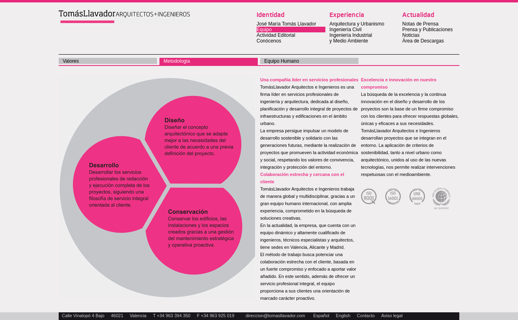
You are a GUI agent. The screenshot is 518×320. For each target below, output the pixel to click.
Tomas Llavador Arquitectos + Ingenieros (124, 17)
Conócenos (269, 41)
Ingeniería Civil (345, 29)
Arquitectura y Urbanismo (356, 24)
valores (71, 61)
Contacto (366, 315)
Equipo (264, 29)
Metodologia (176, 61)
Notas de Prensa (420, 24)
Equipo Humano (281, 61)
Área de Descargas (423, 41)
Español (321, 315)
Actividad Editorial (276, 35)
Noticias (411, 35)
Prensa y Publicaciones (427, 29)
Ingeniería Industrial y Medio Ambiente (350, 38)
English (343, 315)
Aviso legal (392, 315)
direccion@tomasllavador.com (275, 315)
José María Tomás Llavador (286, 24)
